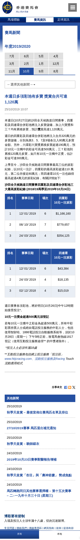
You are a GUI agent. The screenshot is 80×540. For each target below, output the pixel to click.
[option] (13, 19)
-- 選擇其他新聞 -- (21, 84)
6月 (26, 56)
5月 (41, 56)
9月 (41, 71)
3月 (11, 63)
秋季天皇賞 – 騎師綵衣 (23, 444)
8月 (56, 71)
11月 (11, 71)
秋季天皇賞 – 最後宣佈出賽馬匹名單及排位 (37, 412)
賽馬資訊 (40, 19)
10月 (26, 71)
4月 (56, 56)
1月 (41, 63)
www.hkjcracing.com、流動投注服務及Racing (35, 358)
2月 (26, 63)
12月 (55, 63)
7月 (11, 56)
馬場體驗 (14, 19)
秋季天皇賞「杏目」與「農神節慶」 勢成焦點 (39, 475)
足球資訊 (63, 19)
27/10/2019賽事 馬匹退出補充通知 (31, 428)
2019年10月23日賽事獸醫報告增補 (32, 459)
